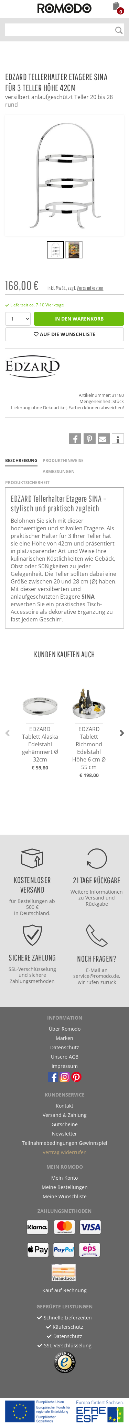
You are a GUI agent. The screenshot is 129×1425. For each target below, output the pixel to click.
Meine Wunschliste (65, 1196)
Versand (94, 897)
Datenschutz (64, 1047)
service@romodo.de (96, 976)
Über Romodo (64, 1028)
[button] (116, 6)
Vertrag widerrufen (65, 1152)
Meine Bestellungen (65, 1187)
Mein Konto (64, 1178)
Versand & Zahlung (65, 1115)
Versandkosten (90, 288)
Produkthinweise (63, 460)
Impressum (65, 1066)
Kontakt (64, 1105)
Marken (64, 1038)
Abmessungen (59, 471)
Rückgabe (97, 904)
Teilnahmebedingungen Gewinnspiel (64, 1143)
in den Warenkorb (79, 318)
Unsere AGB (64, 1056)
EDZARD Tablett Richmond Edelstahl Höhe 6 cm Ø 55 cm (89, 748)
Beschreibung (21, 460)
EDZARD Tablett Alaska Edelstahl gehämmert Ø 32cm (40, 744)
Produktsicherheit (27, 482)
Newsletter (64, 1133)
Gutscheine (65, 1124)
